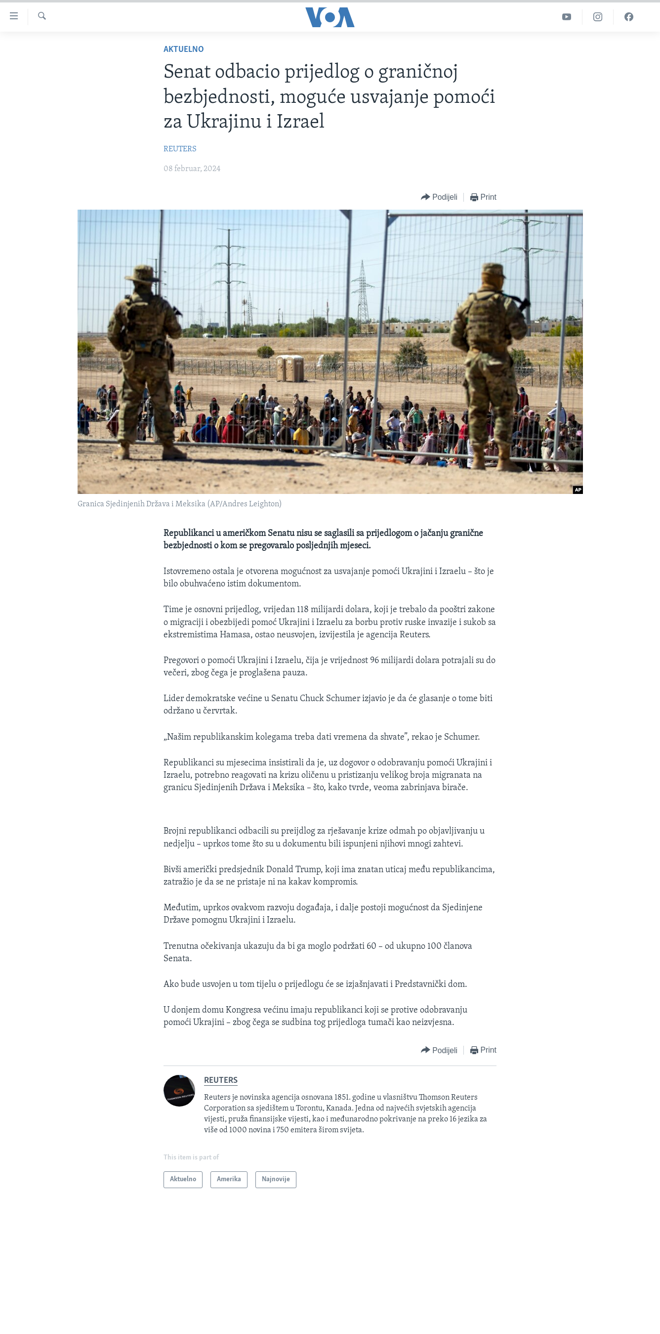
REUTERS (180, 149)
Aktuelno (184, 49)
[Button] (439, 197)
